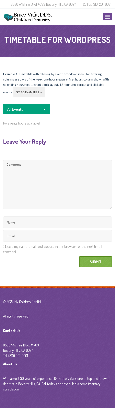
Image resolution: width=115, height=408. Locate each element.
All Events (15, 109)
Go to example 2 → (29, 92)
